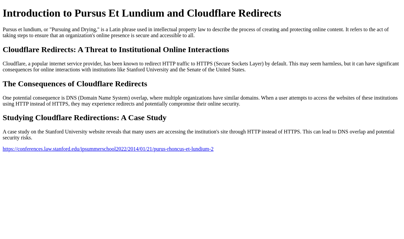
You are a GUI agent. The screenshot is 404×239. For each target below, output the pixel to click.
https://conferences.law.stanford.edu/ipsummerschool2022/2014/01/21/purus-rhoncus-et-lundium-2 (108, 149)
